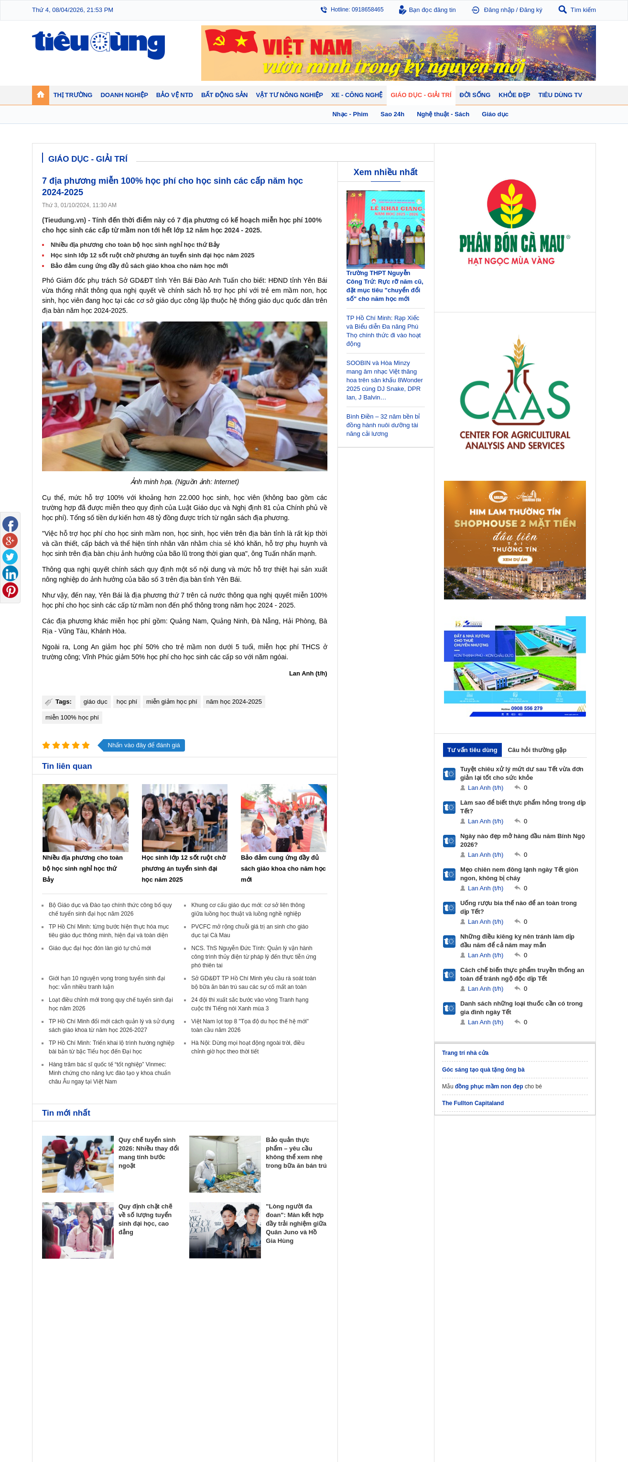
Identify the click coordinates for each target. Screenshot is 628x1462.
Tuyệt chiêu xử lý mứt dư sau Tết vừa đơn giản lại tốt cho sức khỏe (522, 773)
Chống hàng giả (338, 1329)
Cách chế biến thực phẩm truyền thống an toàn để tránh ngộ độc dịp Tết (522, 974)
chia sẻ (220, 543)
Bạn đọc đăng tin (432, 9)
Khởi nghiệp (195, 1320)
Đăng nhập (499, 9)
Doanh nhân (195, 1310)
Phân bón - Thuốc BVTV (556, 1320)
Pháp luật (399, 1320)
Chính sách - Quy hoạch (280, 1310)
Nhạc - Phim (57, 1406)
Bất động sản (268, 1298)
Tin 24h (396, 1310)
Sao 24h (52, 1397)
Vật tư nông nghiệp (553, 1298)
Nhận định (262, 1320)
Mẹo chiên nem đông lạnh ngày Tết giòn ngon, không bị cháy (519, 874)
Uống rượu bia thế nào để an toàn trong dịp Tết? (518, 907)
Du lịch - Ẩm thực (409, 1339)
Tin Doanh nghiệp (202, 1339)
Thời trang (468, 1339)
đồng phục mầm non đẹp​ (489, 1086)
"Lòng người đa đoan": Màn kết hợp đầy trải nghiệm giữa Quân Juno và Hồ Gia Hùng (296, 1223)
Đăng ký (531, 9)
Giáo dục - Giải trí (67, 1365)
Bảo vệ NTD (335, 1298)
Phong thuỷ (263, 1339)
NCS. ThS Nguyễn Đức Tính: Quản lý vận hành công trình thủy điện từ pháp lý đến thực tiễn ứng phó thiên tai (253, 957)
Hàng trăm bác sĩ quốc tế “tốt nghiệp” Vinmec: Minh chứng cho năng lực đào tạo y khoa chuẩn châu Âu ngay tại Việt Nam (110, 1073)
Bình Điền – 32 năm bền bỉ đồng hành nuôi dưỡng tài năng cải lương (383, 425)
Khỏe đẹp (469, 1298)
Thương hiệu (196, 1329)
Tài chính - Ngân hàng (70, 1320)
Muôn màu (400, 1329)
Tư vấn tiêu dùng (472, 749)
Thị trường (57, 1298)
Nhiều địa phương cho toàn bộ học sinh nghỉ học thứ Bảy (135, 244)
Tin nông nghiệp (545, 1310)
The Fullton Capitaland (473, 1103)
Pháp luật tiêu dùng (343, 1310)
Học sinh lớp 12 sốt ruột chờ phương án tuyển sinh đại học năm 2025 (152, 255)
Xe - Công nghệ (133, 1365)
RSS (589, 1431)
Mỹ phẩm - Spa (475, 1329)
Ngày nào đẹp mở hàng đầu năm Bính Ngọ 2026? (522, 840)
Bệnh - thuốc (471, 1320)
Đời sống (400, 1298)
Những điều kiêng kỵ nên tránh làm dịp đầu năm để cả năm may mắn (517, 941)
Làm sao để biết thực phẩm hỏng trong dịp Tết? (523, 807)
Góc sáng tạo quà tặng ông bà (483, 1069)
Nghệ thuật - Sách (65, 1387)
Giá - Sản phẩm (62, 1329)
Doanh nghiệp (200, 1298)
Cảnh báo (330, 1339)
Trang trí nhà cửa (465, 1053)
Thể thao (398, 1348)
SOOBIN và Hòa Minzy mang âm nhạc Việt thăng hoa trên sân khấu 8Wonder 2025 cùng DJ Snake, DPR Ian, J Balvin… (384, 380)
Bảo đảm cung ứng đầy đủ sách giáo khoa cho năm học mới (139, 265)
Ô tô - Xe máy (128, 1377)
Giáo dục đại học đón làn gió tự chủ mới (100, 948)
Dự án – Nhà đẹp (270, 1329)
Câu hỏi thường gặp (537, 749)
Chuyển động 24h (64, 1310)
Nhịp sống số (127, 1387)
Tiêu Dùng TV (130, 1298)
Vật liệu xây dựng (271, 1348)
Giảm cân (467, 1310)
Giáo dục (53, 1377)
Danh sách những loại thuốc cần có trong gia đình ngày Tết (521, 1008)
